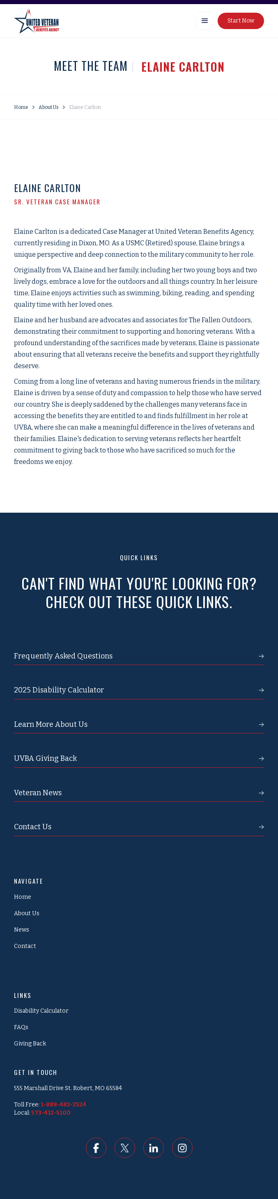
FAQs (21, 1027)
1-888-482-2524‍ (63, 1104)
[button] (204, 20)
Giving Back (30, 1043)
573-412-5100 (51, 1112)
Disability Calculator (41, 1010)
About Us (49, 107)
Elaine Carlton (85, 107)
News (21, 929)
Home (21, 107)
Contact (25, 946)
